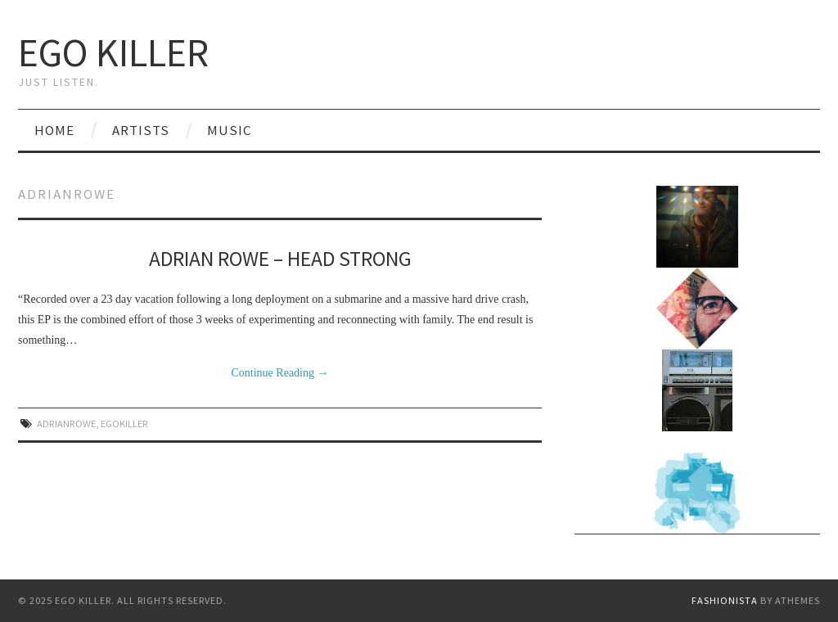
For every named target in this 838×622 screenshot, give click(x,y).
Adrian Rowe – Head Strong (280, 259)
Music (229, 130)
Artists (140, 130)
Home (54, 130)
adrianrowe (66, 423)
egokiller (124, 423)
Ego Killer (113, 52)
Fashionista (725, 600)
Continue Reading (280, 373)
